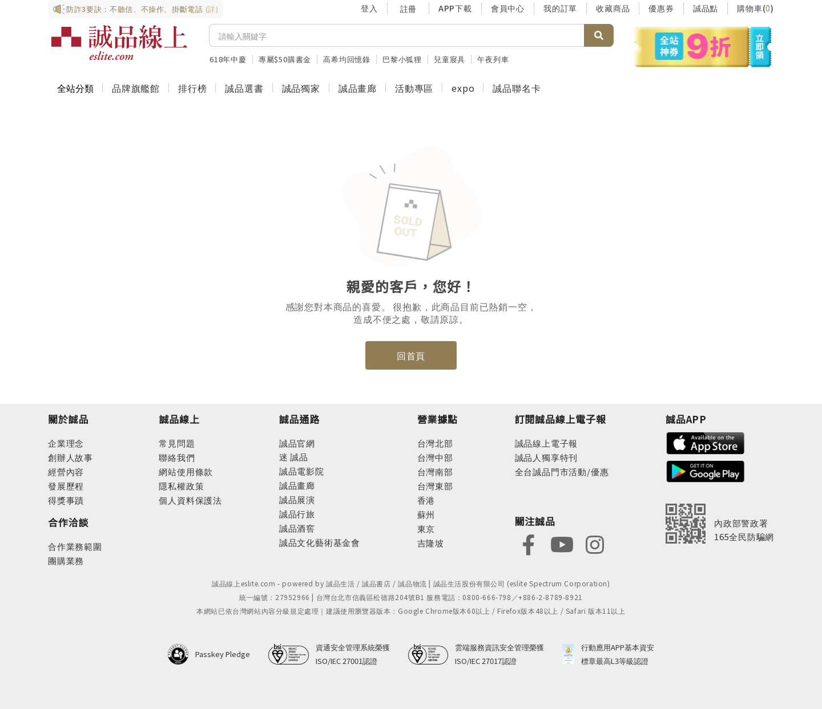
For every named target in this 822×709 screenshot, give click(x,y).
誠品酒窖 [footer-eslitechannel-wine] (297, 528)
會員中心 (508, 8)
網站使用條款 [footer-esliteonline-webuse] (186, 471)
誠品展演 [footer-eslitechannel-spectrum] (297, 499)
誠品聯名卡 (517, 88)
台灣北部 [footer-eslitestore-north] (435, 443)
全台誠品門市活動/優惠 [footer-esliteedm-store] (562, 471)
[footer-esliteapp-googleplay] (706, 470)
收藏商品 (613, 8)
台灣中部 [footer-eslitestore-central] (435, 457)
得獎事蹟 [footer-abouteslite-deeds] (66, 500)
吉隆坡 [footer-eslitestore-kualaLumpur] (430, 543)
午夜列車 (493, 59)
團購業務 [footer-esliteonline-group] (66, 560)
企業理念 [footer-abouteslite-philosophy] (66, 443)
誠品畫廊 (358, 88)
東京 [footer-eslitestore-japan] (426, 528)
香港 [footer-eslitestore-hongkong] (426, 500)
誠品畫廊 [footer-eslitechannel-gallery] (297, 485)
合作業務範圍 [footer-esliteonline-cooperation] (75, 546)
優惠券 (661, 8)
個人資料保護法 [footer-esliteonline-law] (190, 500)
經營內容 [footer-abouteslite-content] (66, 471)
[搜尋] (397, 35)
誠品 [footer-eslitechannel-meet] (298, 457)
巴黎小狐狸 (402, 59)
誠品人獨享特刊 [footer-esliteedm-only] (546, 457)
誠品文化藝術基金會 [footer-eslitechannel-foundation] (319, 542)
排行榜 (192, 88)
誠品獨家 (301, 88)
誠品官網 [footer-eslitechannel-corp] (297, 443)
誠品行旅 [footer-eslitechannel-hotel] (297, 514)
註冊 (408, 8)
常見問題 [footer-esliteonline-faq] (177, 443)
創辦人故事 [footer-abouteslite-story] (70, 457)
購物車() (755, 8)
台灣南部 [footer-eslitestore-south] (435, 471)
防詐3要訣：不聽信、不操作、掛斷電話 (136, 9)
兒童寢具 (449, 59)
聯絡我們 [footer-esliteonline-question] (177, 457)
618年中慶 (228, 59)
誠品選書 (244, 88)
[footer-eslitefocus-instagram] (595, 543)
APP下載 (455, 8)
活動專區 (414, 88)
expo (463, 88)
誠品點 (705, 8)
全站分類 (75, 88)
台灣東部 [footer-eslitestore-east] (435, 486)
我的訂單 (560, 8)
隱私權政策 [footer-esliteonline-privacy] (181, 486)
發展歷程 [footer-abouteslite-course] (66, 486)
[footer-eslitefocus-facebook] (528, 543)
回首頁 (411, 355)
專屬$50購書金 (285, 59)
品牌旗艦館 (136, 88)
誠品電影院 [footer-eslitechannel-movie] (301, 471)
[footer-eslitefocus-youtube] (561, 543)
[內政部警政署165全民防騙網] (720, 524)
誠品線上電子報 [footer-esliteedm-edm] (546, 443)
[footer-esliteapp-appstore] (706, 442)
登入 (369, 8)
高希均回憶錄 (346, 59)
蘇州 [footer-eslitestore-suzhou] (426, 514)
